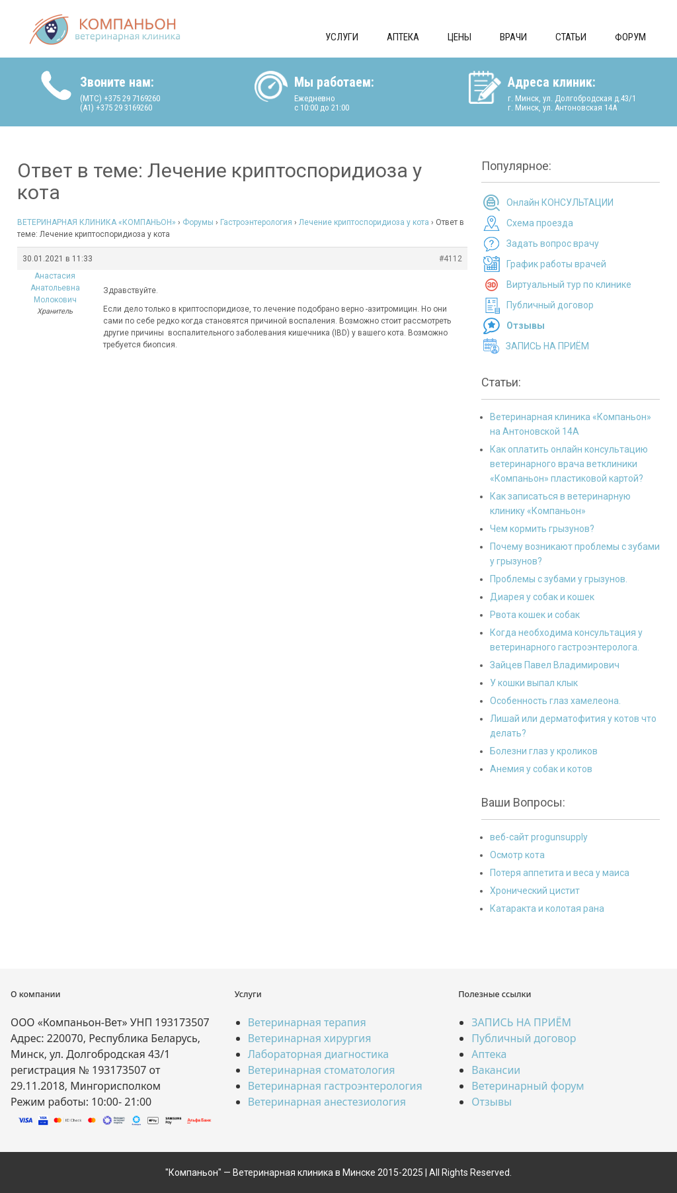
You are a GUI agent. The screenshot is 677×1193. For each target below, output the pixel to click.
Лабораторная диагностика (318, 1054)
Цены (459, 37)
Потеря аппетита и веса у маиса (559, 872)
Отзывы (491, 1101)
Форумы (198, 222)
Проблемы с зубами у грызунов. (558, 579)
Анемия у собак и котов (541, 769)
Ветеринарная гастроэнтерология (335, 1086)
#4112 (450, 258)
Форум (630, 37)
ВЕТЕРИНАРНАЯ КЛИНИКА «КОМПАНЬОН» (96, 222)
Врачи (513, 37)
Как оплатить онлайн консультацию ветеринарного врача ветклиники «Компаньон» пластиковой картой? (569, 464)
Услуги (341, 37)
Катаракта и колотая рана (547, 908)
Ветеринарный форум (527, 1086)
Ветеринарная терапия (307, 1022)
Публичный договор (550, 305)
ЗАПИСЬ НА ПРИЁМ (547, 346)
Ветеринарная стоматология (321, 1070)
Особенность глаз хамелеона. (555, 700)
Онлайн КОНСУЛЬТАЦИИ (560, 202)
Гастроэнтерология (256, 222)
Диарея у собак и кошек (542, 597)
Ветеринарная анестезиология (327, 1101)
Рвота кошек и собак (535, 614)
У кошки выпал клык (534, 683)
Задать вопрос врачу (552, 243)
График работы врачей (556, 264)
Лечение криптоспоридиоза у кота (364, 222)
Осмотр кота (517, 855)
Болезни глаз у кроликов (544, 751)
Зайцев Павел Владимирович (554, 665)
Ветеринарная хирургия (310, 1038)
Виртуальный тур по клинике (568, 284)
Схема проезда (539, 223)
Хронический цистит (535, 890)
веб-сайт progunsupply (539, 837)
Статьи (570, 37)
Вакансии (495, 1070)
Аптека (403, 37)
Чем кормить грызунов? (542, 528)
